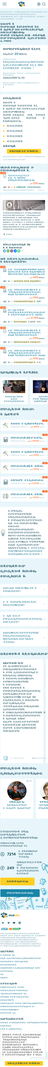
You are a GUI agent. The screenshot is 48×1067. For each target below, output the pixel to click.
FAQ (1, 974)
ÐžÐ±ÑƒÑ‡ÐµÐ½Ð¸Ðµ (17, 881)
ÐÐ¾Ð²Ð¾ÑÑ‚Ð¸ (7, 955)
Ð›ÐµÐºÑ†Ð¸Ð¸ (6, 1026)
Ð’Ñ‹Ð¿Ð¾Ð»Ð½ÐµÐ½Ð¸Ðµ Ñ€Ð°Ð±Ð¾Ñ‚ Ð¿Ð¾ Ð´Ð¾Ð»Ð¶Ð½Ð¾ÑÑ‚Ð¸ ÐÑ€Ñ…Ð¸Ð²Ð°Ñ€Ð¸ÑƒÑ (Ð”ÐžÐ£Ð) (23, 65)
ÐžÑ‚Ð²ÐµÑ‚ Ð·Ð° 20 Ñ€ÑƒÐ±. (24, 151)
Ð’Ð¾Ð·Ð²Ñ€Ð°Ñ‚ (7, 1000)
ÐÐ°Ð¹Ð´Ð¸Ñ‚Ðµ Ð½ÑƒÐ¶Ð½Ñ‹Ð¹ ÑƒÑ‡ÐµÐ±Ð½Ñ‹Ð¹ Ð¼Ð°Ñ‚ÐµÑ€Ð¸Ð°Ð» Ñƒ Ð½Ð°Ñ (26, 551)
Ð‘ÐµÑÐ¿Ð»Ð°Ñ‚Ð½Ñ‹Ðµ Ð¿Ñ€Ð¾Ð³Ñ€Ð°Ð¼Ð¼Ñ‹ (20, 958)
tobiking (7, 234)
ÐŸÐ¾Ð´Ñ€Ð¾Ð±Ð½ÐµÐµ (20, 893)
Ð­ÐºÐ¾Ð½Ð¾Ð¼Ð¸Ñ (9, 965)
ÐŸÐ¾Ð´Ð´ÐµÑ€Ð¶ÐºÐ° (9, 1010)
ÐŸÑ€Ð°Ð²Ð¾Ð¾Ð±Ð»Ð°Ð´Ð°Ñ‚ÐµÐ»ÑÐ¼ (17, 1006)
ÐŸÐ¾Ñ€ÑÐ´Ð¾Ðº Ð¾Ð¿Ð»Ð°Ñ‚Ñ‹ (14, 997)
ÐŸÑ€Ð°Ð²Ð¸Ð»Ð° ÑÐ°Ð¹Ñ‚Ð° (12, 987)
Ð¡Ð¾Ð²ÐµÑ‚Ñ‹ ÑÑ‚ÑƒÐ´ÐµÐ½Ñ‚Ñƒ (14, 961)
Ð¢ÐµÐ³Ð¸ (4, 978)
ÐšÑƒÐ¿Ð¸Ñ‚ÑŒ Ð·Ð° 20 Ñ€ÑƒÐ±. (24, 1063)
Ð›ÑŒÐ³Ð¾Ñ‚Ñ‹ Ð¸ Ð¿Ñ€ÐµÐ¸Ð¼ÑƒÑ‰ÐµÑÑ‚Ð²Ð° (20, 968)
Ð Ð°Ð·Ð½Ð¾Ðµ (6, 971)
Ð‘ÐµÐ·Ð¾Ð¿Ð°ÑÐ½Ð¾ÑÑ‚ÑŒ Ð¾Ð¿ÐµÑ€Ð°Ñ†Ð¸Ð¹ (22, 1003)
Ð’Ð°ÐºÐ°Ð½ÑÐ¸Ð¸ (8, 1013)
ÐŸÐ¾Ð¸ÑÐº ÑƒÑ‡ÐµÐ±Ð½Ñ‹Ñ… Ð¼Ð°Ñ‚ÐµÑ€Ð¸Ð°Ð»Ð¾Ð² (23, 1023)
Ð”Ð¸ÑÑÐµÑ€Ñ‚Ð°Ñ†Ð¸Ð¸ (11, 1029)
